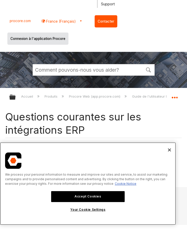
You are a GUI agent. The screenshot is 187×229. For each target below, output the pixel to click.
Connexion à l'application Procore (37, 39)
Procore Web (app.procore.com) (95, 96)
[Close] (169, 150)
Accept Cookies (88, 196)
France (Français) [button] (60, 21)
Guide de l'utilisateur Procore (156, 96)
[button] (148, 69)
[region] (88, 183)
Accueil (27, 96)
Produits (52, 96)
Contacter (106, 21)
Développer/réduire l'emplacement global (174, 95)
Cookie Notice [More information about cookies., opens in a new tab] (125, 184)
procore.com (20, 21)
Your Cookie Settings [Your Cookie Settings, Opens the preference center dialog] (87, 209)
